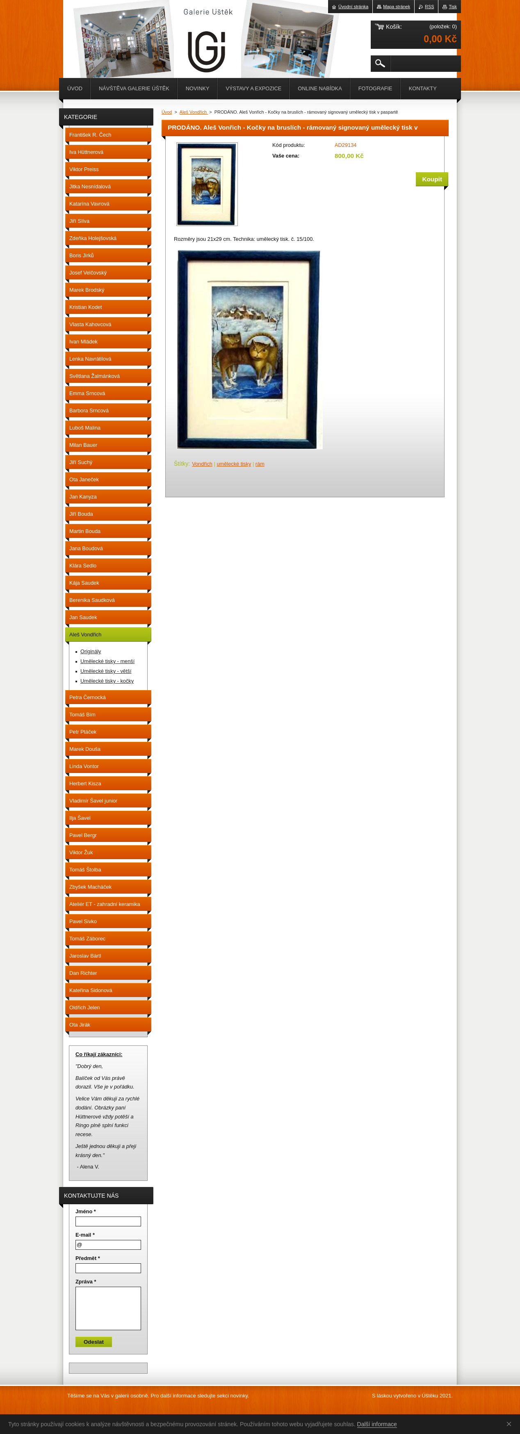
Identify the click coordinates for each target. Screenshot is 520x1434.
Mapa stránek (396, 6)
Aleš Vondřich (194, 112)
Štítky (181, 463)
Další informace (377, 1424)
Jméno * (85, 1211)
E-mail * (85, 1235)
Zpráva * (85, 1281)
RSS (429, 6)
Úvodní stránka (353, 6)
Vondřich (202, 464)
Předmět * (87, 1258)
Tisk (453, 6)
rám (260, 464)
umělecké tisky (234, 464)
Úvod (167, 112)
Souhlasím (510, 1423)
